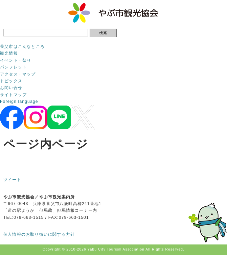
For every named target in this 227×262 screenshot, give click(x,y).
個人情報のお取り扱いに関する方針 (39, 234)
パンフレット (13, 67)
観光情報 (9, 53)
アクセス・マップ (18, 74)
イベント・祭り (15, 60)
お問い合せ (11, 87)
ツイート (12, 179)
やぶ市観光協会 (113, 13)
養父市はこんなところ (22, 46)
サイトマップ (13, 94)
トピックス (11, 81)
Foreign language (19, 101)
